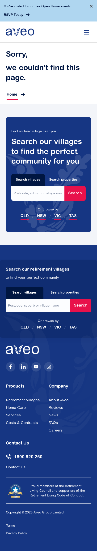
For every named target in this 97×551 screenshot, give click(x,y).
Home (15, 95)
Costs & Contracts (22, 422)
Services (13, 415)
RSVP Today (13, 15)
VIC (57, 216)
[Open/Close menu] (86, 32)
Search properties (63, 180)
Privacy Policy (16, 533)
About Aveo (58, 400)
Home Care (16, 407)
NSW (41, 216)
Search (75, 193)
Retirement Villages (23, 400)
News (53, 415)
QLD (25, 216)
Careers (56, 430)
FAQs (53, 422)
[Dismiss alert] (91, 6)
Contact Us (15, 467)
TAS (73, 216)
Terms (10, 525)
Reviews (56, 407)
